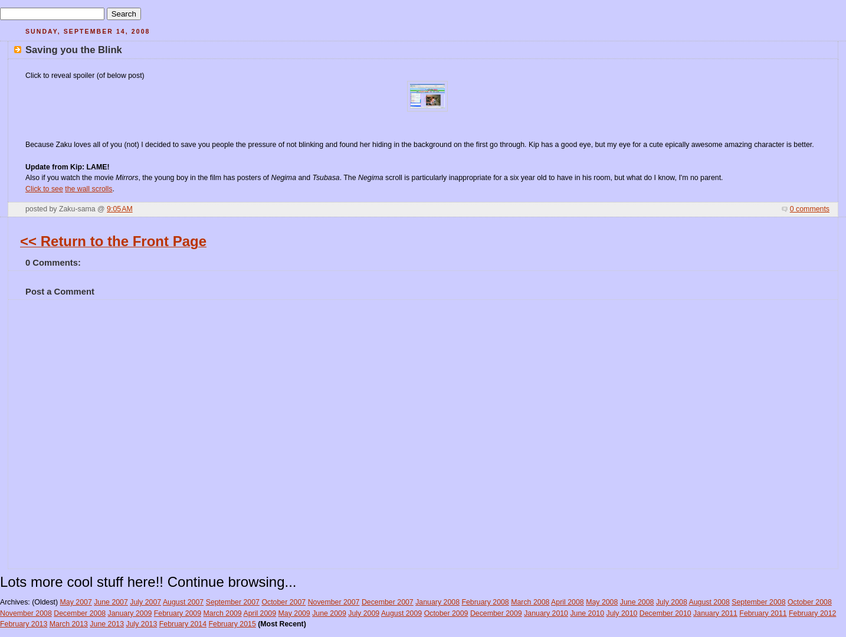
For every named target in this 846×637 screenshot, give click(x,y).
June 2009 (329, 613)
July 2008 (671, 602)
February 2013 (23, 624)
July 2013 (141, 624)
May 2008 (602, 602)
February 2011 (762, 613)
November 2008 (26, 613)
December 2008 (80, 613)
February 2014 (182, 624)
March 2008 (530, 602)
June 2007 (111, 602)
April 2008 (567, 602)
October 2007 (283, 602)
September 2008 (758, 602)
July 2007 (145, 602)
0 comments (809, 209)
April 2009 (259, 613)
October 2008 (810, 602)
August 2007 (183, 602)
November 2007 (334, 602)
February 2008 (485, 602)
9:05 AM (120, 209)
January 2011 (715, 613)
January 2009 (130, 613)
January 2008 (437, 602)
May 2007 (76, 602)
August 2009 (401, 613)
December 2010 (665, 613)
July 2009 (363, 613)
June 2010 (587, 613)
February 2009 (177, 613)
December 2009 (496, 613)
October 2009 (446, 613)
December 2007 (388, 602)
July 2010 (622, 613)
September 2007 (233, 602)
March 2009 (223, 613)
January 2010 (546, 613)
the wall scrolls (88, 189)
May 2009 (294, 613)
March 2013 (69, 624)
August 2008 (709, 602)
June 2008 (637, 602)
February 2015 (231, 624)
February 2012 (812, 613)
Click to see (44, 189)
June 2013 (107, 624)
